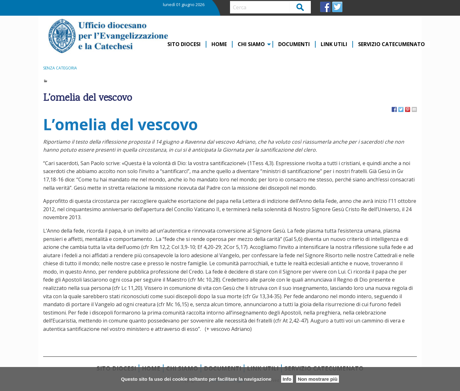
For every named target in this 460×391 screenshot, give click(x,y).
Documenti (294, 44)
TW (337, 7)
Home (219, 44)
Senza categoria (60, 68)
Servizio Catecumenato (391, 44)
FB (325, 7)
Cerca (300, 7)
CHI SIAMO (251, 44)
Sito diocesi (184, 44)
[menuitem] (184, 44)
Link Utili (334, 44)
